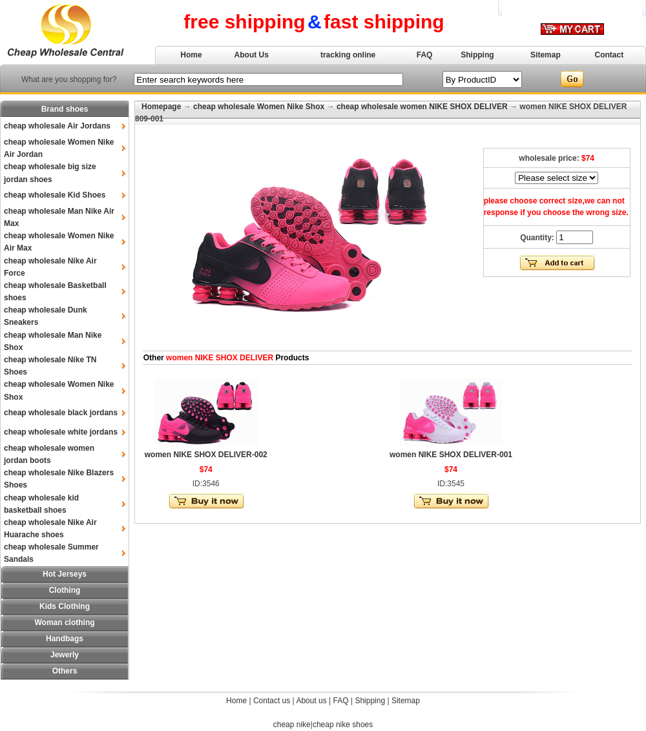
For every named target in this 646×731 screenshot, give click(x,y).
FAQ (425, 54)
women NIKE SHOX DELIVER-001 (451, 454)
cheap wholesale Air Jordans (57, 125)
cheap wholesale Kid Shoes (54, 195)
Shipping (477, 54)
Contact (609, 54)
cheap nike (292, 724)
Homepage (161, 106)
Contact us (271, 700)
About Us (251, 54)
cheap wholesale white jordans (61, 432)
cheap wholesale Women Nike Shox (258, 106)
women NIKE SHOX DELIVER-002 (206, 454)
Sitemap (545, 54)
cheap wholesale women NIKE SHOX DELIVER (422, 106)
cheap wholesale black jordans (61, 412)
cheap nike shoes (343, 724)
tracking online (347, 54)
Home (191, 54)
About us (311, 700)
